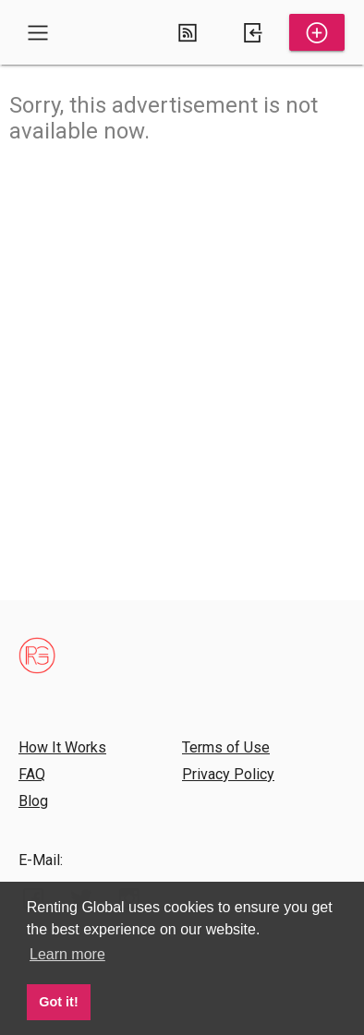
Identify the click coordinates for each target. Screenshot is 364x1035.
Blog (33, 801)
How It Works (62, 747)
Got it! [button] (58, 1001)
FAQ (31, 774)
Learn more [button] (67, 954)
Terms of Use (226, 747)
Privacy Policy (228, 774)
